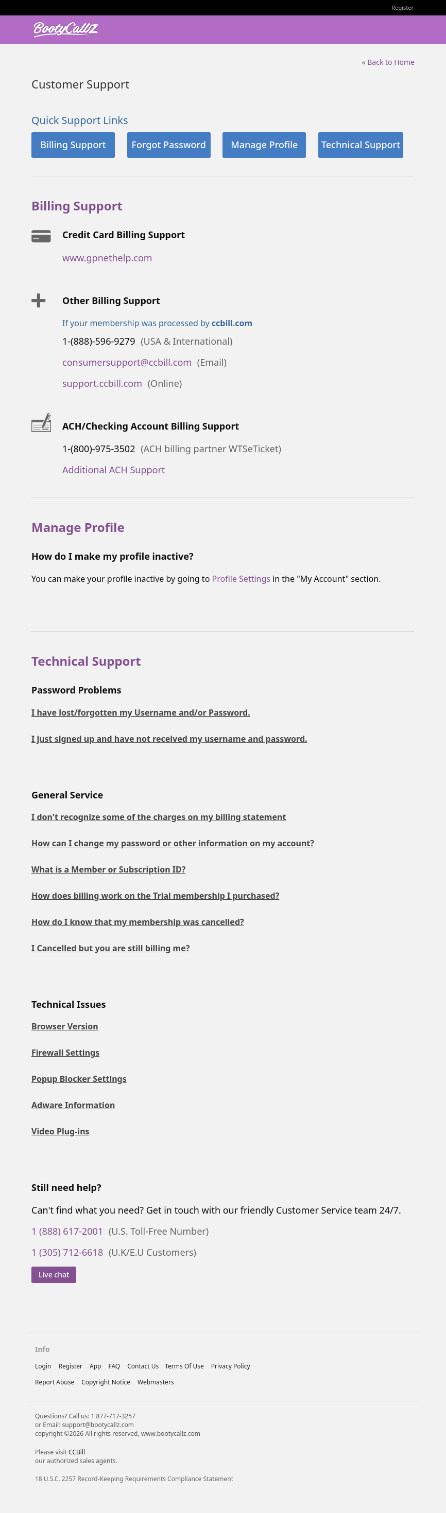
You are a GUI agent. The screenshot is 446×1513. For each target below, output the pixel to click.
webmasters (156, 1382)
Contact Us (143, 1366)
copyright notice (105, 1382)
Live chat (54, 1274)
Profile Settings (241, 578)
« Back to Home (388, 62)
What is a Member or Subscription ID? (108, 869)
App (95, 1366)
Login (43, 1366)
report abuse (54, 1382)
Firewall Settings (65, 1052)
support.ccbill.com (102, 383)
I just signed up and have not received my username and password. (169, 738)
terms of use (184, 1366)
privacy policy (230, 1366)
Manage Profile (264, 144)
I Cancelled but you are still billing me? (110, 948)
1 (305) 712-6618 (67, 1252)
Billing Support (73, 144)
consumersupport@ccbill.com (127, 362)
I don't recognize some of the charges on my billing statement (158, 817)
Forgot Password (168, 144)
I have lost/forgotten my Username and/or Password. (140, 712)
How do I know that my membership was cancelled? (137, 922)
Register (402, 7)
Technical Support (360, 144)
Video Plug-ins (60, 1131)
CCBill (76, 1452)
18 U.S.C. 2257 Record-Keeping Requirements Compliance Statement (134, 1478)
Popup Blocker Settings (79, 1078)
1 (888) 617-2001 (67, 1231)
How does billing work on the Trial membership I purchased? (155, 895)
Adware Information (73, 1105)
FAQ (114, 1366)
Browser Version (64, 1026)
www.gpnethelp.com (107, 258)
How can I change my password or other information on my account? (172, 843)
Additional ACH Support (113, 470)
